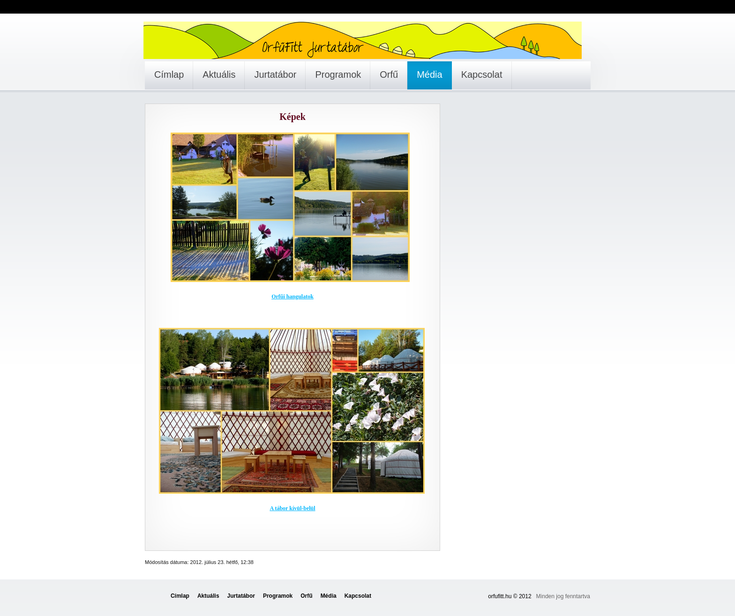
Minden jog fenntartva (563, 596)
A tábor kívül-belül (292, 508)
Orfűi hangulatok (292, 296)
